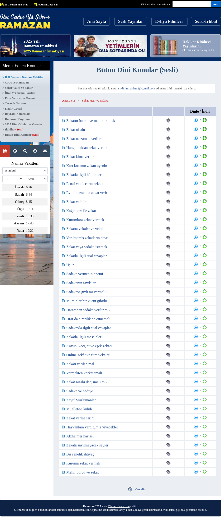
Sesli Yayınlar (130, 21)
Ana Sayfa (96, 21)
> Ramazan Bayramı (16, 119)
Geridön (140, 489)
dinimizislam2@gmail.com (138, 88)
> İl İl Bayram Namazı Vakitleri (23, 77)
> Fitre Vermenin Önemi (18, 98)
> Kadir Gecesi (12, 108)
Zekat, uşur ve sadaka (95, 100)
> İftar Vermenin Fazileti (18, 93)
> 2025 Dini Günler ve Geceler (22, 124)
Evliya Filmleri (169, 21)
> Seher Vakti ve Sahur (17, 87)
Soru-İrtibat (206, 21)
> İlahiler (13, 129)
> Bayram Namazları (16, 114)
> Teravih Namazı (14, 103)
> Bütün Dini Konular (21, 134)
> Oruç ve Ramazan (15, 82)
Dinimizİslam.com (119, 506)
